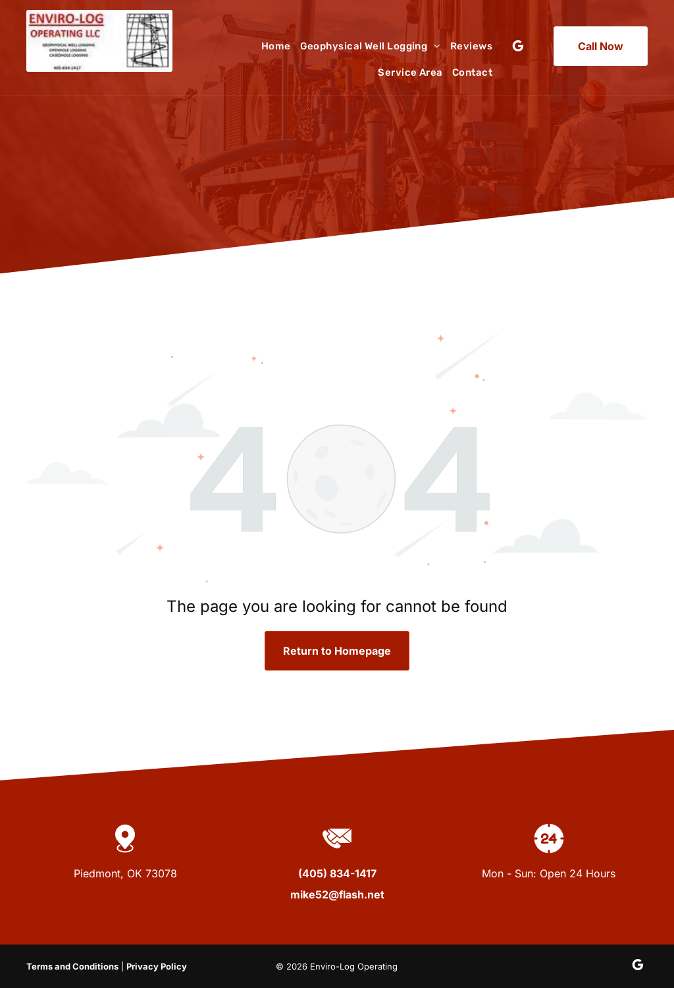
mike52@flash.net (337, 894)
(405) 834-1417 (337, 873)
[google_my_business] (518, 47)
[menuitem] (271, 46)
